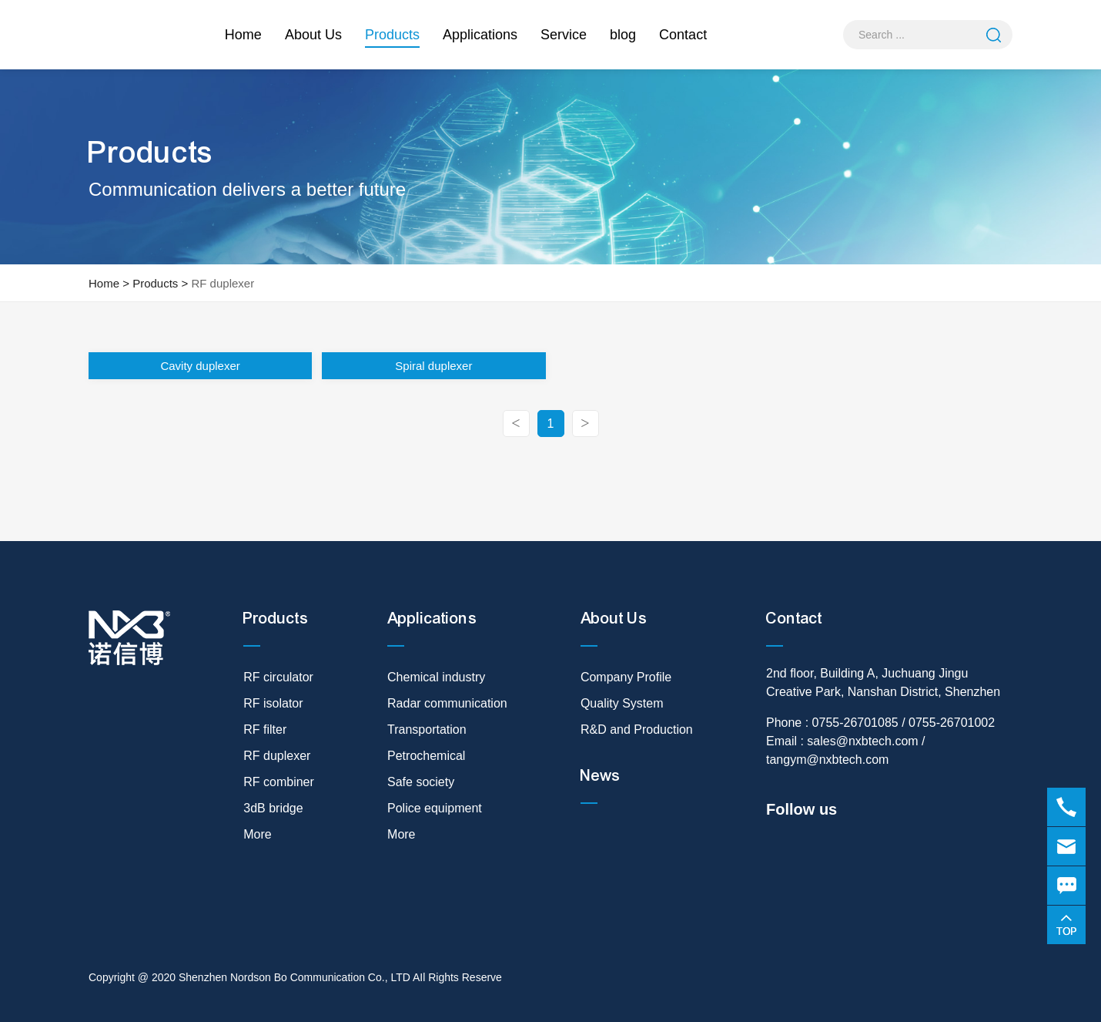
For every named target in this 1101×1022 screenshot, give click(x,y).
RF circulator (278, 677)
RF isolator (273, 703)
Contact (683, 34)
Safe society (420, 781)
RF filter (264, 729)
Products (392, 37)
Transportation (427, 729)
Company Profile (626, 677)
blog (623, 34)
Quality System (622, 703)
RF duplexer (222, 283)
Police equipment (434, 808)
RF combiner (278, 781)
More (257, 834)
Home (243, 34)
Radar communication (447, 703)
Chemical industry (436, 677)
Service (563, 34)
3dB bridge (273, 808)
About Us (313, 34)
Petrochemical (426, 755)
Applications (480, 34)
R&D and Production (637, 729)
